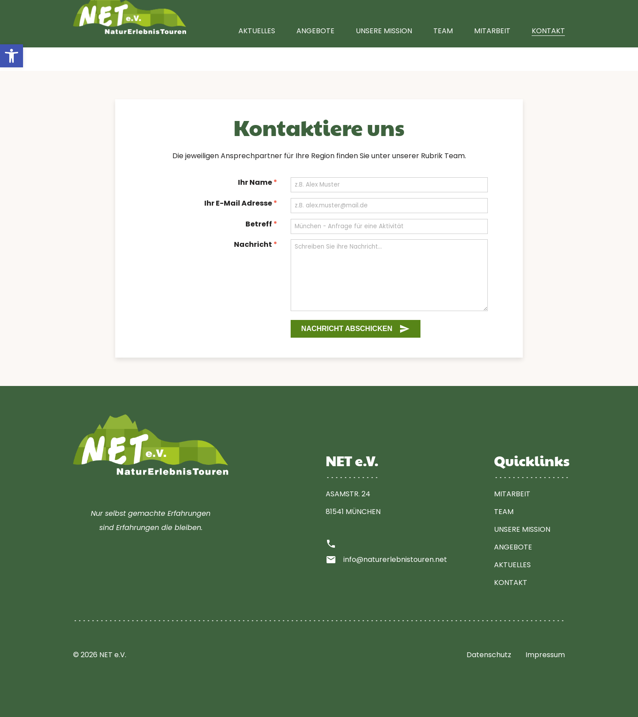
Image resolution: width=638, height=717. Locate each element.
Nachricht (255, 244)
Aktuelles (256, 54)
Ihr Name (257, 182)
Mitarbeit (492, 54)
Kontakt (548, 54)
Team (443, 54)
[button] (11, 55)
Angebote (315, 54)
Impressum (545, 655)
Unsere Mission (384, 54)
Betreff (261, 224)
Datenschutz (489, 655)
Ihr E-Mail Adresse (240, 203)
